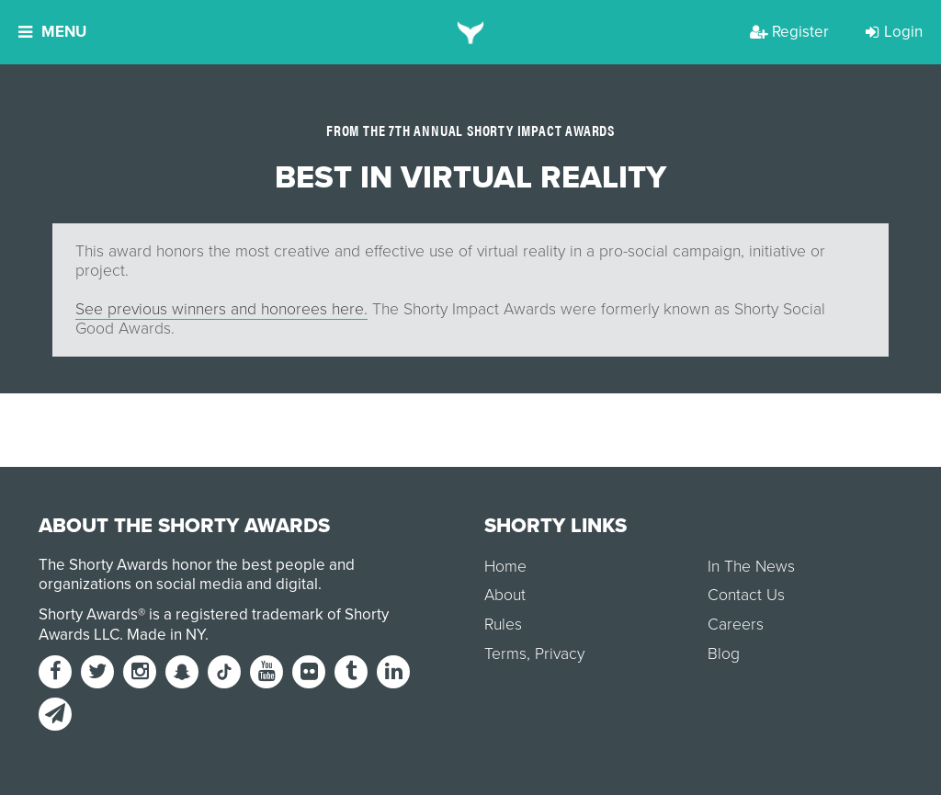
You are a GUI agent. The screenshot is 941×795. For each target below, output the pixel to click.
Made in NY (166, 634)
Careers (736, 624)
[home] (471, 32)
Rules (503, 624)
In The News (751, 566)
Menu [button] (52, 31)
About (505, 595)
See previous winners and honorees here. (221, 309)
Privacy (559, 654)
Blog (724, 654)
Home (505, 566)
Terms (505, 654)
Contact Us (746, 595)
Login (894, 31)
